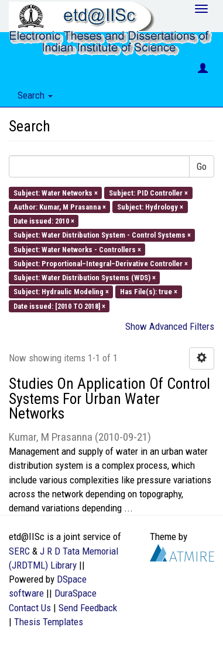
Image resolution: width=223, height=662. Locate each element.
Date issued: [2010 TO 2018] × (59, 305)
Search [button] (35, 95)
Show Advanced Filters (169, 326)
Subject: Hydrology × (150, 206)
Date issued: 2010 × (43, 221)
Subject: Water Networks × (55, 192)
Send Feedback (88, 608)
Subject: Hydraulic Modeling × (61, 291)
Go (202, 166)
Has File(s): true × (148, 291)
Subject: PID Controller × (148, 192)
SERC (19, 551)
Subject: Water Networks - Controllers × (77, 249)
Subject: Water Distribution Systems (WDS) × (84, 277)
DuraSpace (75, 593)
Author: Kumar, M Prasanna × (59, 206)
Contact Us (30, 608)
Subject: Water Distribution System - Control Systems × (102, 235)
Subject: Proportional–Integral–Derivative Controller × (100, 263)
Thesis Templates (48, 622)
